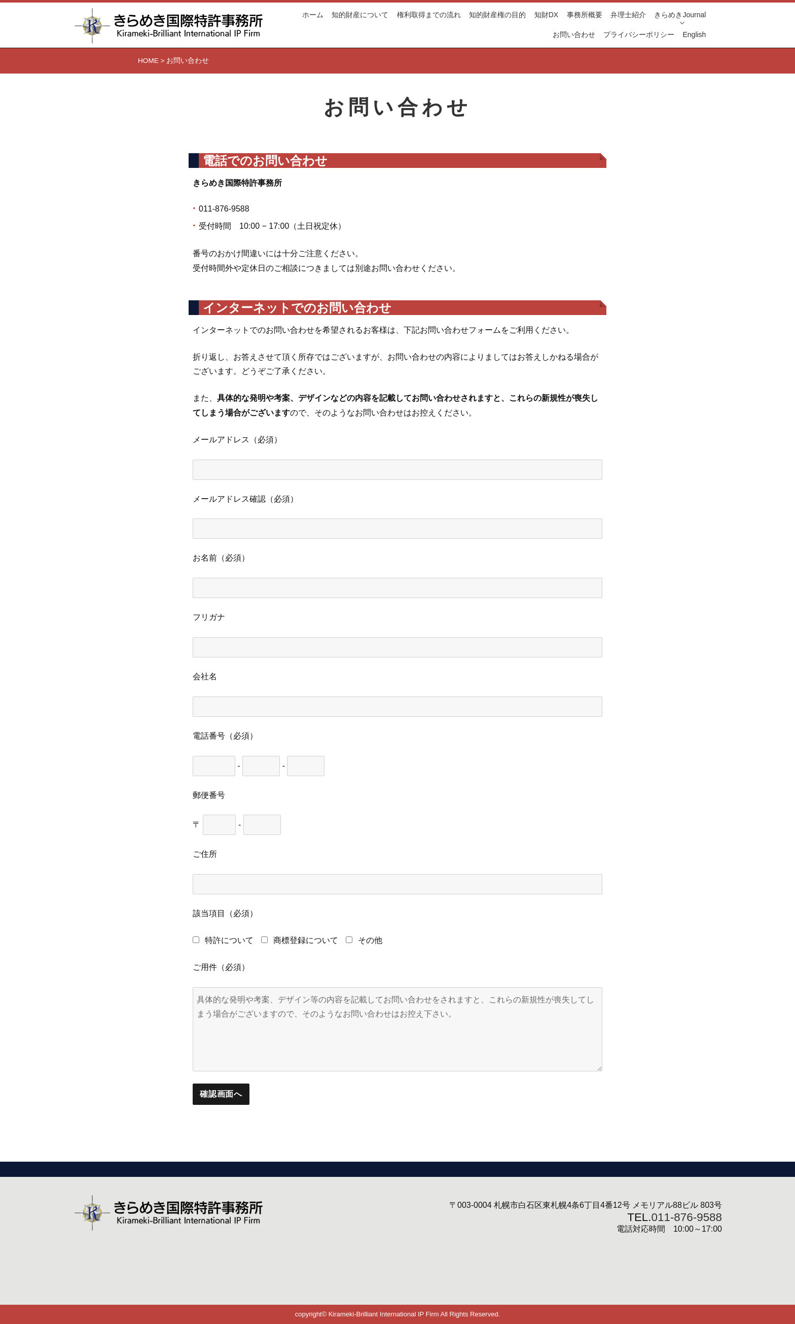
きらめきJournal (680, 15)
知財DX (546, 15)
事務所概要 (584, 15)
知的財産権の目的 (497, 15)
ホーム (312, 15)
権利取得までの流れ (429, 15)
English (694, 34)
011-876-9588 (687, 1217)
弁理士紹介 (628, 15)
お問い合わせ (574, 34)
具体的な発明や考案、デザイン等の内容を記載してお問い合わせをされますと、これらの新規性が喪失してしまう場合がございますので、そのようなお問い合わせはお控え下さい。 (397, 1029)
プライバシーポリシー (638, 34)
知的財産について (360, 15)
